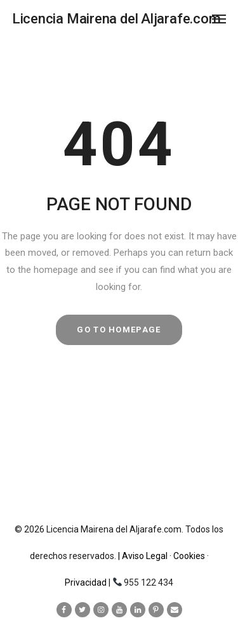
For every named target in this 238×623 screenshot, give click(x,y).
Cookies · (191, 556)
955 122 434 (148, 582)
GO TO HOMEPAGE (119, 329)
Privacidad (87, 582)
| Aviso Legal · (145, 556)
